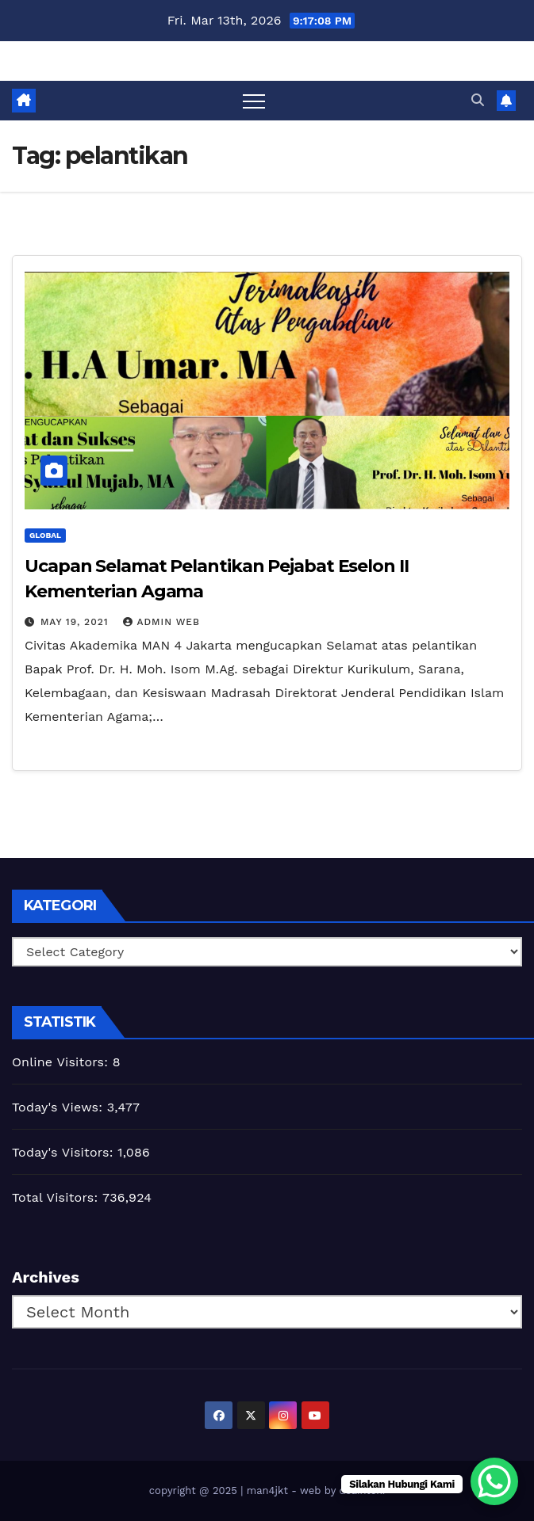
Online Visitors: (62, 1061)
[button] (477, 100)
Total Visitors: (57, 1197)
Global (45, 535)
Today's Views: (59, 1107)
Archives (45, 1277)
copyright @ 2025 (194, 1490)
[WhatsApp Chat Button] (494, 1481)
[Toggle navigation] (253, 100)
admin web (161, 621)
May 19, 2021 (76, 621)
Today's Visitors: (64, 1152)
